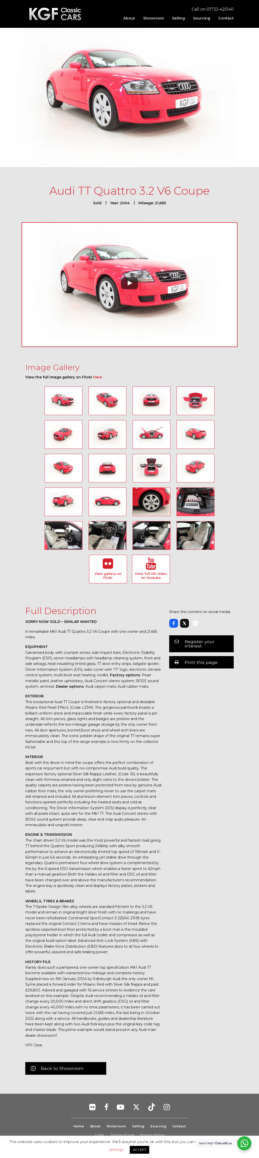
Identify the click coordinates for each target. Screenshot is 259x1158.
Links (99, 1135)
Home (78, 1126)
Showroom (153, 18)
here (97, 377)
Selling (178, 18)
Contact (226, 18)
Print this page (201, 662)
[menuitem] (129, 18)
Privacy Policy (152, 1135)
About (129, 18)
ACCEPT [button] (139, 1150)
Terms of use (122, 1135)
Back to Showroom (62, 1068)
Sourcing (201, 18)
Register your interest (199, 644)
